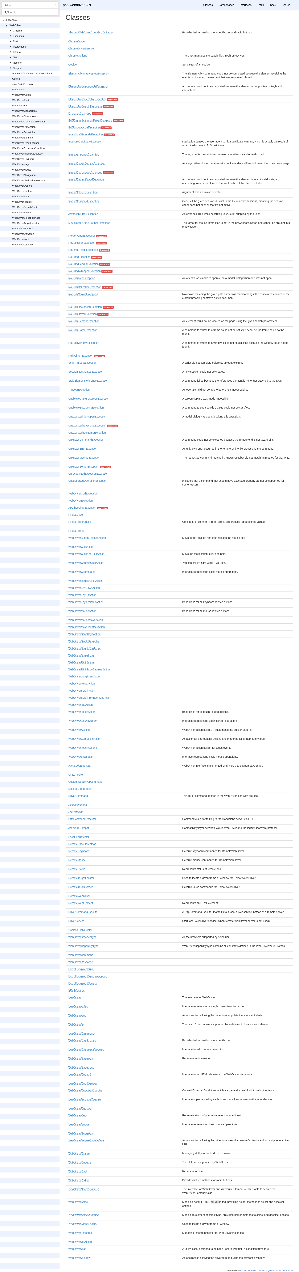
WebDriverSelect (21, 212)
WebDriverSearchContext (26, 207)
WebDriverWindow (22, 244)
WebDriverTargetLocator (25, 223)
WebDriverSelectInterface (26, 217)
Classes (208, 4)
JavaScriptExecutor (23, 84)
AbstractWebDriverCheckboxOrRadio (32, 73)
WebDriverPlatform (22, 191)
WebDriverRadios (22, 201)
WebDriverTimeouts (23, 228)
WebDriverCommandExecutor (28, 121)
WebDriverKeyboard (23, 159)
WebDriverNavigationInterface (28, 180)
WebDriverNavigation (24, 175)
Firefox (17, 41)
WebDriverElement (22, 137)
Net (15, 57)
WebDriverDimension (24, 126)
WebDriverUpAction (23, 233)
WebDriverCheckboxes (25, 116)
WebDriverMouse (21, 169)
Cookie (16, 78)
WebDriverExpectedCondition (28, 148)
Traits (260, 4)
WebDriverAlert (20, 100)
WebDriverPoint (21, 196)
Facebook (11, 20)
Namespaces (226, 4)
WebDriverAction (21, 94)
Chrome (17, 30)
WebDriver (15, 25)
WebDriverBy (19, 105)
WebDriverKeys (20, 164)
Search (286, 4)
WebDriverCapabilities (24, 110)
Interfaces (245, 4)
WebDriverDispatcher (24, 132)
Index (272, 4)
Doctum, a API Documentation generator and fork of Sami (266, 1270)
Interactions (19, 46)
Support (17, 68)
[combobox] (30, 12)
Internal (17, 52)
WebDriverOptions (22, 185)
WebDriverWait (20, 239)
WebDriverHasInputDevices (27, 153)
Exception (18, 36)
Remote (17, 62)
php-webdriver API (77, 5)
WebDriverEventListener (25, 143)
